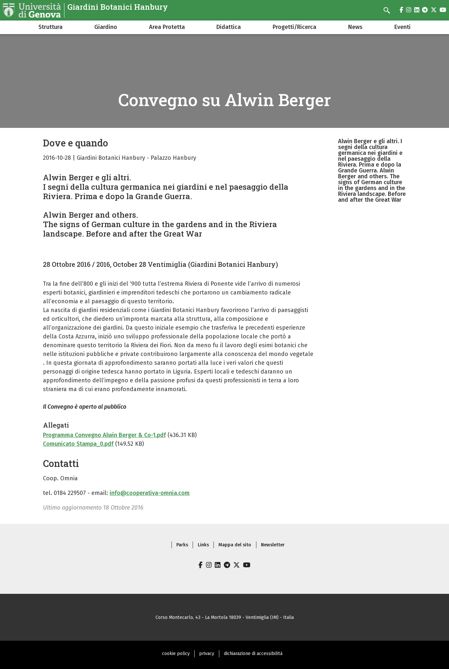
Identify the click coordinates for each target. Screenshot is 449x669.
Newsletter (273, 545)
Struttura (50, 27)
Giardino (105, 27)
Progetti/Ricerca (294, 27)
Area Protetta (167, 27)
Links (203, 545)
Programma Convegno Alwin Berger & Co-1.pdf (104, 435)
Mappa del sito (234, 545)
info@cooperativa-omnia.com (150, 493)
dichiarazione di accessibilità (253, 653)
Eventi (402, 27)
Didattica (228, 27)
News (355, 27)
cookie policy (176, 653)
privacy (206, 653)
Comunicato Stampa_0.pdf (78, 443)
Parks (182, 545)
